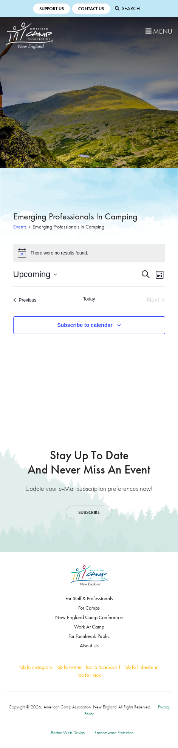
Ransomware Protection (113, 733)
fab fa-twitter (69, 667)
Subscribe (89, 512)
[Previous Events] (25, 300)
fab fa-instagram (35, 667)
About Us (89, 645)
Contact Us (91, 9)
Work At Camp (89, 626)
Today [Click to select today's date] (89, 299)
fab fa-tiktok (89, 674)
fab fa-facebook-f (103, 667)
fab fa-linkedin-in (141, 667)
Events (19, 226)
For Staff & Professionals (89, 598)
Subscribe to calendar (84, 325)
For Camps (89, 607)
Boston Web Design (68, 733)
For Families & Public (89, 636)
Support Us (51, 9)
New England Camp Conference (89, 617)
